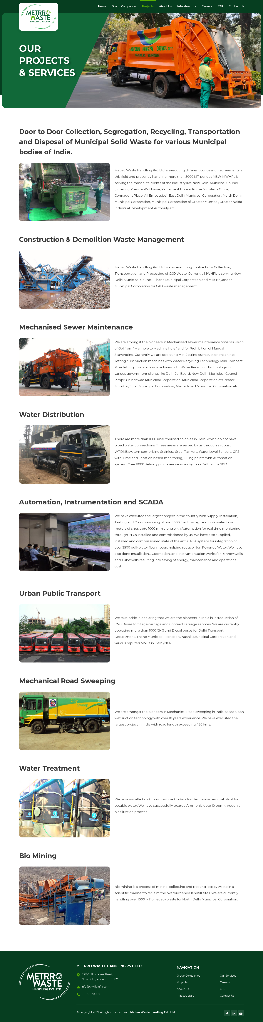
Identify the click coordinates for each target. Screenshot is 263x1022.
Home (102, 6)
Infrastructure (186, 6)
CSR (220, 6)
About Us (165, 6)
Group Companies (124, 6)
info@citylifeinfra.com (95, 986)
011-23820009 (91, 994)
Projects (148, 6)
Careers (207, 6)
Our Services (228, 975)
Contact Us (236, 6)
